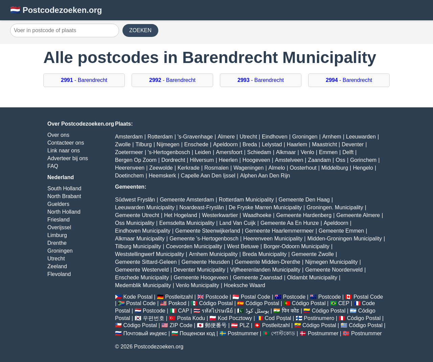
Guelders (58, 204)
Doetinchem (129, 175)
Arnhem (331, 137)
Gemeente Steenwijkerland (207, 231)
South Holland (64, 188)
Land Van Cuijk (237, 223)
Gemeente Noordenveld (334, 270)
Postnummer (243, 333)
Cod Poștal (278, 318)
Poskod (177, 303)
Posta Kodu (191, 318)
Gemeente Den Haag (304, 200)
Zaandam (319, 160)
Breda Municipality (265, 254)
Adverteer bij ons (67, 158)
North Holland (64, 212)
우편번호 (153, 318)
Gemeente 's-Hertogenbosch (203, 238)
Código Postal (216, 303)
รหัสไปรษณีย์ (217, 311)
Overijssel (59, 227)
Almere (226, 137)
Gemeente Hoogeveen (201, 277)
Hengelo (363, 168)
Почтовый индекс (145, 333)
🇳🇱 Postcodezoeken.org (56, 10)
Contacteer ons (65, 143)
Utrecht (56, 258)
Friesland (58, 219)
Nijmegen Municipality (331, 262)
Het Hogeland (180, 215)
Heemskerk (162, 175)
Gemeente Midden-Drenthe (267, 262)
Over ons (58, 135)
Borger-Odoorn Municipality (296, 246)
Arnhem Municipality (213, 254)
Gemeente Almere (358, 215)
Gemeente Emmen (341, 231)
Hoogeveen (256, 160)
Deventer (353, 144)
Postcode (217, 297)
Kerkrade (189, 168)
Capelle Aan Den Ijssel (208, 175)
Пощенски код (197, 333)
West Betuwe (243, 246)
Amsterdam (129, 137)
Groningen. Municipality (334, 207)
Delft (348, 152)
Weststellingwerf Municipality (149, 254)
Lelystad (272, 144)
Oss (340, 160)
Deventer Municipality (199, 270)
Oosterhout (303, 168)
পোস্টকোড (283, 333)
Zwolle (123, 144)
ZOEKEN (140, 30)
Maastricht (324, 144)
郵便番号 (216, 325)
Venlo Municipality (197, 285)
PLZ (244, 325)
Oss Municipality (134, 223)
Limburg (57, 235)
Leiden (203, 152)
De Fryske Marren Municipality (265, 207)
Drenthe (57, 243)
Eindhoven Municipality (142, 231)
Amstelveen (289, 160)
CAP (183, 311)
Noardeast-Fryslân (201, 207)
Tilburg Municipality (138, 246)
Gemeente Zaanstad (257, 277)
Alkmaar (286, 152)
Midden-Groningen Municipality (344, 238)
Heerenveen (129, 168)
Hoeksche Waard (244, 285)
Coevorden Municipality (194, 246)
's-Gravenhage (195, 137)
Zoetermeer (129, 152)
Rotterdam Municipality (246, 200)
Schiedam (259, 152)
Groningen (60, 251)
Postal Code (255, 297)
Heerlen (228, 160)
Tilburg (143, 144)
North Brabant (64, 196)
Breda (250, 144)
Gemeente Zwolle (312, 254)
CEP (343, 303)
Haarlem (297, 144)
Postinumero (319, 318)
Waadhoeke (257, 215)
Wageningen (248, 168)
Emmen (328, 152)
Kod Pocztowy (235, 318)
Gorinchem (363, 160)
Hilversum (202, 160)
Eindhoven (275, 137)
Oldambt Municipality (312, 277)
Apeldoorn (225, 144)
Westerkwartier (220, 215)
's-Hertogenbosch (169, 152)
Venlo (307, 152)
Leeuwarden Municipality (145, 207)
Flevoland (59, 274)
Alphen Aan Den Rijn (265, 175)
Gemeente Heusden (205, 262)
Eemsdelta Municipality (187, 223)
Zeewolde (161, 168)
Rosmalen (216, 168)
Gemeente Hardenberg (304, 215)
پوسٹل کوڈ (257, 311)
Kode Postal (137, 297)
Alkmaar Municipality (140, 238)
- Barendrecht (84, 80)
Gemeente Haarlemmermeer (279, 231)
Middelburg (334, 168)
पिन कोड (290, 311)
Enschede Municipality (142, 277)
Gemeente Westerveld (142, 270)
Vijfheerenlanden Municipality (265, 270)
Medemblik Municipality (143, 285)
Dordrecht (173, 160)
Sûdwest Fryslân (135, 200)
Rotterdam (160, 137)
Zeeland (57, 266)
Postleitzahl (179, 297)
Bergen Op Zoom (136, 160)
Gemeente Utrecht (137, 215)
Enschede (196, 144)
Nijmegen (168, 144)
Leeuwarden (361, 137)
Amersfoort (229, 152)
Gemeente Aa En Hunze (289, 223)
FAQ (52, 166)
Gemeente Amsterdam (187, 200)
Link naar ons (63, 150)
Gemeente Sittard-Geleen (146, 262)
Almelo (277, 168)
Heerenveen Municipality (272, 238)
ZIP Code (181, 325)
